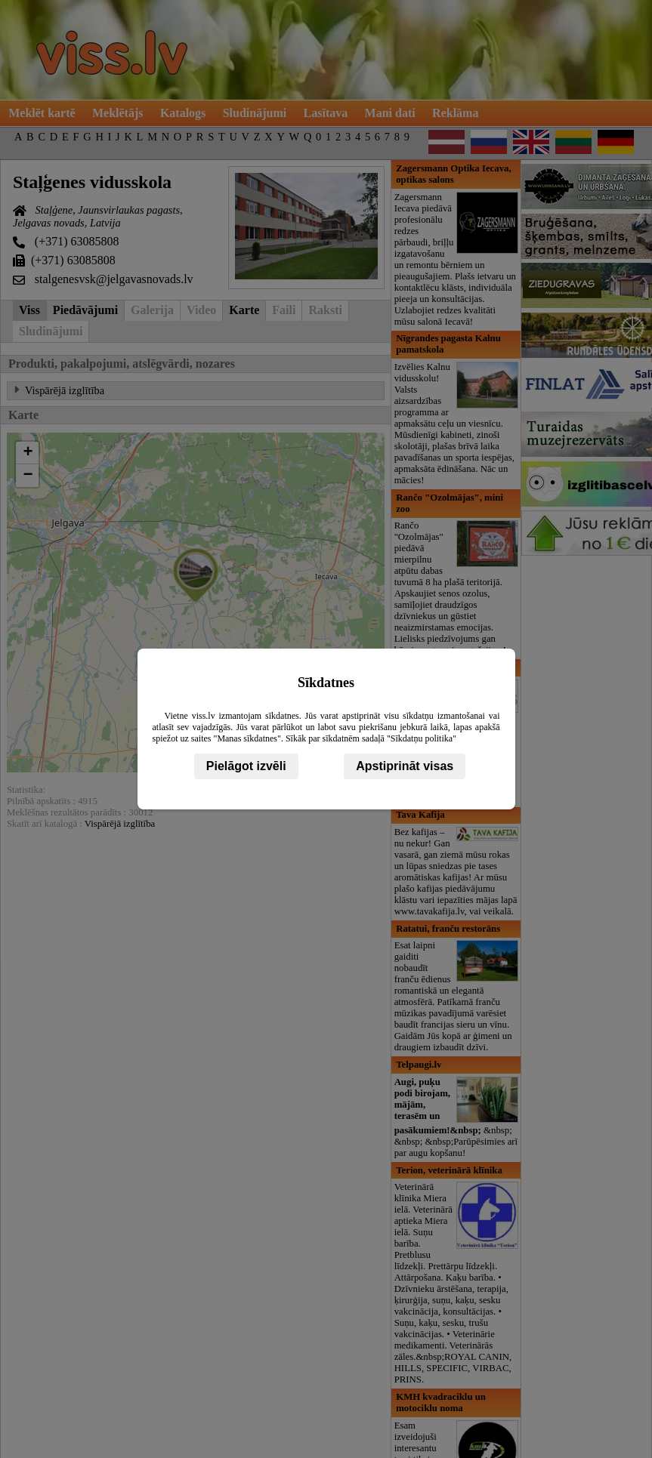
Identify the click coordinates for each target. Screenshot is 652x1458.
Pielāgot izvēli (246, 766)
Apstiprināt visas (404, 766)
